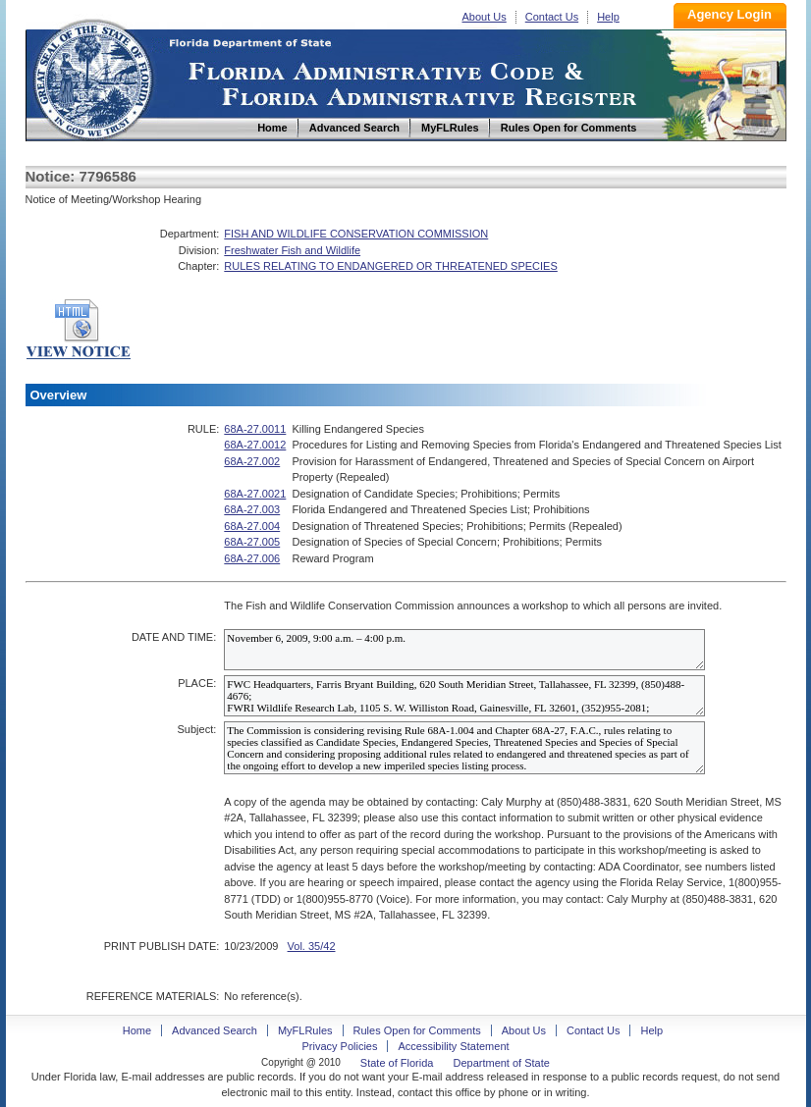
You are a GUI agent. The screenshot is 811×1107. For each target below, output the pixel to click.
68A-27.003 (252, 509)
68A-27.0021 (255, 494)
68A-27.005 (252, 542)
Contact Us (551, 17)
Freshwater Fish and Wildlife (292, 250)
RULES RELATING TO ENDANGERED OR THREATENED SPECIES (390, 266)
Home (92, 77)
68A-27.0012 (255, 444)
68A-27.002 (252, 461)
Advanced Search (214, 1030)
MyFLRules (305, 1030)
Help (608, 17)
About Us (484, 17)
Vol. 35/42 (312, 946)
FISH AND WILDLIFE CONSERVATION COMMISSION (356, 233)
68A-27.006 (252, 558)
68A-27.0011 (255, 429)
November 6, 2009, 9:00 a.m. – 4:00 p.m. (464, 649)
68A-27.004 (252, 526)
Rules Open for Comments (417, 1030)
